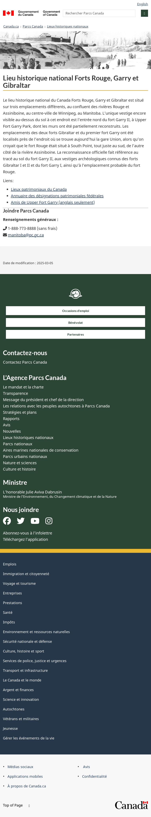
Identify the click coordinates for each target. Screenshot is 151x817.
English (142, 4)
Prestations (12, 602)
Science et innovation (21, 699)
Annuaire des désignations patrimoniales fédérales (57, 195)
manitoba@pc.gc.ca (26, 235)
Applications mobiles (25, 776)
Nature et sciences (20, 462)
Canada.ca (11, 26)
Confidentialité (94, 776)
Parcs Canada (33, 26)
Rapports (11, 418)
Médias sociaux (20, 766)
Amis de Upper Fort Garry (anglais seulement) (53, 202)
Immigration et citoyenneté (26, 573)
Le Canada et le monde (22, 680)
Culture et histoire (19, 469)
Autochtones (13, 709)
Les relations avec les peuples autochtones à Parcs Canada (56, 406)
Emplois (9, 564)
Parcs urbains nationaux (25, 456)
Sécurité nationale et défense (27, 641)
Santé (7, 612)
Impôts (9, 622)
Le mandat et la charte (23, 387)
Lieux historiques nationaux (67, 26)
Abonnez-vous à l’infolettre (27, 533)
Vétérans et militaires (21, 718)
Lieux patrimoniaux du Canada (39, 189)
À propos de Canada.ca (27, 786)
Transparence (15, 393)
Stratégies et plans (20, 412)
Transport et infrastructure (25, 670)
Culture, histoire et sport (23, 651)
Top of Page (16, 805)
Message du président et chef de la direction (43, 399)
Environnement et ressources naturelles (36, 631)
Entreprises (12, 593)
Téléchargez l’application (25, 539)
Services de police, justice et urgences (35, 660)
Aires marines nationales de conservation (40, 450)
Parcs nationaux (17, 443)
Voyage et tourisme (19, 583)
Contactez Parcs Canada (25, 362)
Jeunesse (10, 728)
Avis (6, 425)
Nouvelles (12, 431)
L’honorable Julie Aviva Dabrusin (60, 494)
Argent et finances (18, 689)
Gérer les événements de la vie (28, 738)
